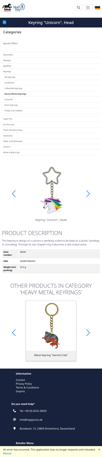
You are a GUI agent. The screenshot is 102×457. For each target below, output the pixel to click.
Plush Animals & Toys (12, 130)
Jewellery (7, 66)
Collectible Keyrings (13, 88)
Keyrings (7, 71)
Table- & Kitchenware (12, 141)
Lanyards (8, 99)
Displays (7, 60)
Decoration (8, 54)
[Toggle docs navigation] (4, 22)
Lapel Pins (7, 118)
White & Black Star (11, 152)
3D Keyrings (9, 77)
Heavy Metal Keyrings (15, 94)
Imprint (20, 391)
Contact (20, 380)
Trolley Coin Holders (13, 110)
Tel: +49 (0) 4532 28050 (33, 411)
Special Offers (10, 43)
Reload (7, 453)
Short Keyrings (11, 105)
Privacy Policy (24, 383)
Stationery (8, 135)
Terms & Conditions (27, 387)
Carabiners (9, 82)
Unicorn (6, 146)
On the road (8, 124)
